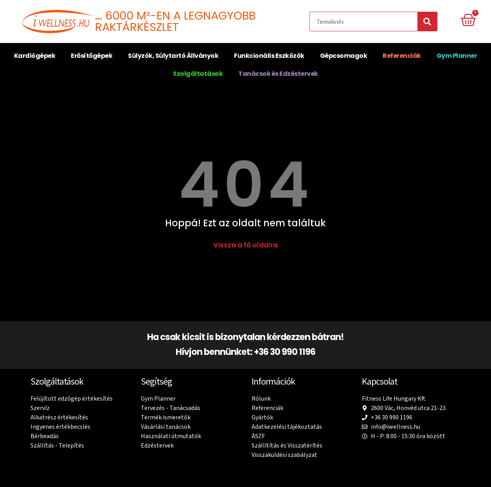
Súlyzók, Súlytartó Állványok (173, 55)
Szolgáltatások (198, 73)
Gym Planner (457, 55)
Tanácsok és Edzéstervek (278, 73)
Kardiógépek (35, 55)
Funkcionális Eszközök (269, 55)
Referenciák (402, 55)
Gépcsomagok (343, 55)
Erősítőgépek (91, 55)
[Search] (427, 21)
